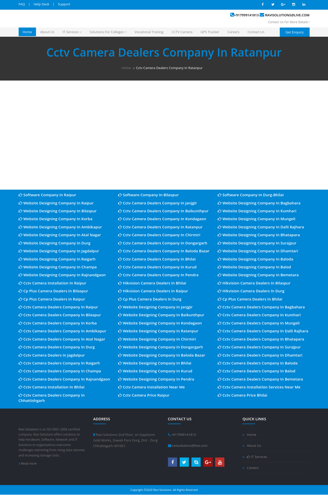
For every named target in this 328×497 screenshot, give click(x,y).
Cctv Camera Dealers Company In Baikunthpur (163, 210)
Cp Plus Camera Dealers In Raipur (52, 299)
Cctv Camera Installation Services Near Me (259, 386)
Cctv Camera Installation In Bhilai (51, 386)
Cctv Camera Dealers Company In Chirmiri (159, 234)
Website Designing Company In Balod (254, 266)
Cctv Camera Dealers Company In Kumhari (259, 314)
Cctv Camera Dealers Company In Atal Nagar (62, 339)
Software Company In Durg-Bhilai (251, 194)
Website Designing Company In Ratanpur (158, 330)
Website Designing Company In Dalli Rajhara (261, 226)
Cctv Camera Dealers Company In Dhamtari (260, 355)
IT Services (72, 32)
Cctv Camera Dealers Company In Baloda (258, 362)
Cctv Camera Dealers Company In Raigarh (59, 362)
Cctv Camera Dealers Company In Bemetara (260, 379)
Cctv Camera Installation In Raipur (53, 282)
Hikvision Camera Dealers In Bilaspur (254, 282)
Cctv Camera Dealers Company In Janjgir (157, 202)
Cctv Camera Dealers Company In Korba (58, 322)
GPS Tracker (210, 32)
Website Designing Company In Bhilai (154, 362)
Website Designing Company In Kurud (155, 370)
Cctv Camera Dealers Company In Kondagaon (162, 218)
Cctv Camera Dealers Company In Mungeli (259, 322)
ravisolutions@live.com (287, 15)
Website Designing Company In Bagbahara (259, 202)
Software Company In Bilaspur (148, 194)
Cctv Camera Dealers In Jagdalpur (52, 355)
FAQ (22, 4)
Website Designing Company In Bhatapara (259, 234)
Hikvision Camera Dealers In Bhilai (152, 282)
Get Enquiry (295, 32)
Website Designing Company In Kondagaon (160, 322)
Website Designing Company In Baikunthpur (161, 314)
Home (27, 32)
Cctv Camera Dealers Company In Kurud (157, 266)
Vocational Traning (149, 32)
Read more (28, 463)
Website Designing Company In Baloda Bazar (161, 355)
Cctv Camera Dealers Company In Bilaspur (60, 314)
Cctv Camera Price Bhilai (242, 395)
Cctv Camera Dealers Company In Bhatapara (261, 339)
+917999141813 (246, 15)
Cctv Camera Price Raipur (144, 395)
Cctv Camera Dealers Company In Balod (257, 370)
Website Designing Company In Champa (58, 266)
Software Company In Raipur (47, 194)
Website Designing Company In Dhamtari (258, 250)
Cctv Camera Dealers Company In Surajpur (259, 346)
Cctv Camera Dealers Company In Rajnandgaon (64, 379)
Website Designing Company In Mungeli (257, 218)
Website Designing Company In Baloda (255, 258)
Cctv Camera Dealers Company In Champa (60, 370)
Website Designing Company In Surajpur (257, 242)
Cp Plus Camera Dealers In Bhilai (250, 299)
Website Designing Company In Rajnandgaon (62, 274)
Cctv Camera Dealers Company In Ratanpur (160, 226)
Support (64, 4)
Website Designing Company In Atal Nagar (60, 234)
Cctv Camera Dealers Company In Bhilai (157, 258)
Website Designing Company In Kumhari (257, 210)
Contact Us (256, 32)
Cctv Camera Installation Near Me (151, 386)
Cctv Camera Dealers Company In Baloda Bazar (164, 250)
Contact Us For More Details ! (288, 22)
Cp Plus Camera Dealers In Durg (149, 299)
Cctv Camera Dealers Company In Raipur (58, 306)
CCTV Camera (182, 32)
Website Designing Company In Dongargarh (160, 346)
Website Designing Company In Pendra (156, 379)
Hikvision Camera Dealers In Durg (251, 290)
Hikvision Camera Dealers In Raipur (153, 290)
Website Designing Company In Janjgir (155, 306)
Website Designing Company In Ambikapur (60, 226)
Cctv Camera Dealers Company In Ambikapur (62, 330)
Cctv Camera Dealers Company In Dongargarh (162, 242)
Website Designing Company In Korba (56, 218)
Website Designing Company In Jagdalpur (59, 250)
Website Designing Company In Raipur (56, 202)
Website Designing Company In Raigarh (57, 258)
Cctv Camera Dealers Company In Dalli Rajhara (263, 330)
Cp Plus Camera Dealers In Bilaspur (53, 290)
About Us (47, 32)
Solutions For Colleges (108, 32)
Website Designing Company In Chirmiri (157, 339)
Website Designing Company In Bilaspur (58, 210)
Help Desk (41, 4)
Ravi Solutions (29, 429)
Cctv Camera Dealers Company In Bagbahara (261, 306)
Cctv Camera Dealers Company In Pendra (158, 274)
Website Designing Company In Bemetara (258, 274)
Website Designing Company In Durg (55, 242)
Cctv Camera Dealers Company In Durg (57, 346)
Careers (233, 32)
